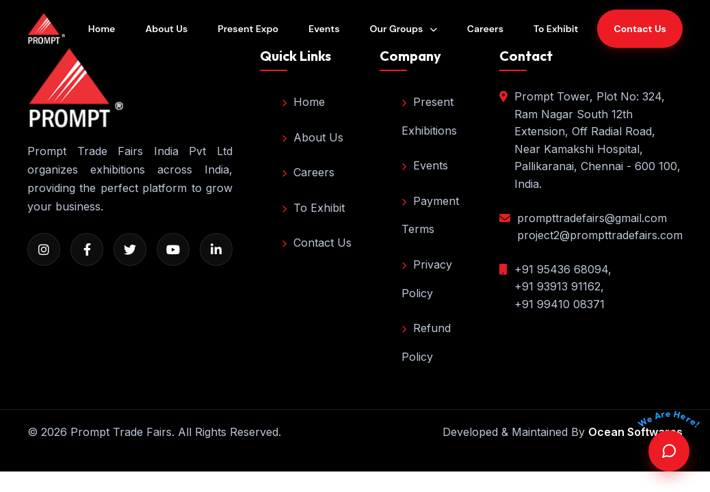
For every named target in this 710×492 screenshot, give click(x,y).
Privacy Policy (427, 279)
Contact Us (317, 242)
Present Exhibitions (429, 116)
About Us (166, 29)
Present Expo (248, 29)
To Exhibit (556, 29)
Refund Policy (426, 342)
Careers (485, 29)
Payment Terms (430, 215)
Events (323, 29)
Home (102, 29)
